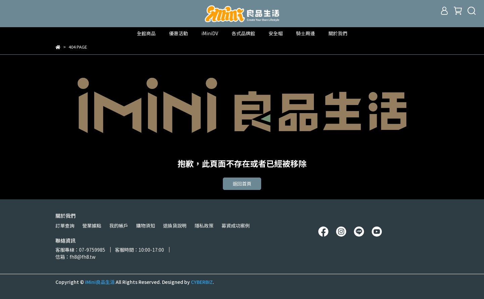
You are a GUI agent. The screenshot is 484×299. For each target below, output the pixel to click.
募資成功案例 (235, 225)
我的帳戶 (118, 225)
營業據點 (91, 225)
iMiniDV (209, 33)
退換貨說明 (175, 225)
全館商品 (146, 33)
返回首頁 (242, 183)
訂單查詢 (64, 225)
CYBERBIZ (202, 282)
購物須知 (145, 225)
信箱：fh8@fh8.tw (75, 256)
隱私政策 (204, 225)
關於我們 (337, 33)
